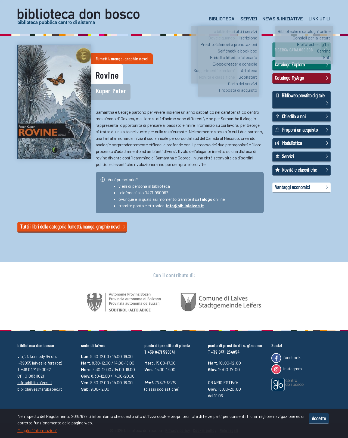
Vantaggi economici (302, 187)
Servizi (248, 18)
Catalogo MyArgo (302, 78)
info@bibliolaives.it (185, 205)
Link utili (319, 18)
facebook (285, 358)
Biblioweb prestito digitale (302, 99)
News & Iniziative (282, 18)
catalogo (203, 199)
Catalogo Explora (302, 64)
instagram (286, 369)
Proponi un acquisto (302, 130)
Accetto (319, 418)
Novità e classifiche (302, 170)
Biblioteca (222, 18)
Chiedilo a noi (302, 116)
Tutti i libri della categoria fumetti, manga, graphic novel (73, 226)
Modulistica (302, 143)
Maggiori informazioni (37, 430)
